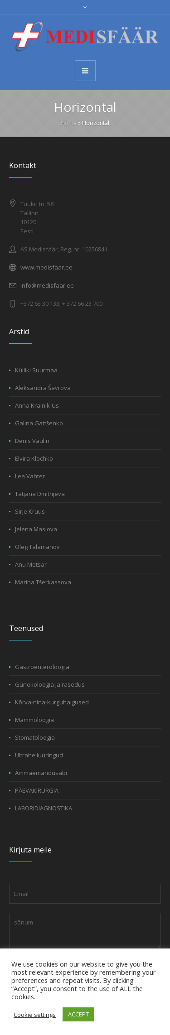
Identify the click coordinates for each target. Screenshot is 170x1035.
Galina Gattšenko (39, 423)
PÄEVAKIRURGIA (36, 790)
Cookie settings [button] (35, 1015)
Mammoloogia (34, 720)
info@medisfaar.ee (47, 285)
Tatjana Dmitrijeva (40, 494)
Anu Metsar (31, 564)
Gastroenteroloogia (42, 667)
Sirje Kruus (30, 511)
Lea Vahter (30, 476)
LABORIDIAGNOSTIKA (43, 808)
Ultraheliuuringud (39, 755)
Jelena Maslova (36, 529)
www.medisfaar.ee (46, 267)
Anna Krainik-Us (37, 405)
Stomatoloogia (35, 737)
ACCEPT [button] (78, 1014)
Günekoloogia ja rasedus (50, 684)
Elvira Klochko (34, 458)
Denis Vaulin (32, 441)
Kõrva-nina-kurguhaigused (52, 702)
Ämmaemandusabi (41, 773)
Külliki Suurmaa (36, 370)
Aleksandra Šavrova (43, 388)
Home (69, 123)
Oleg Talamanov (37, 547)
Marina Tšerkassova (43, 582)
